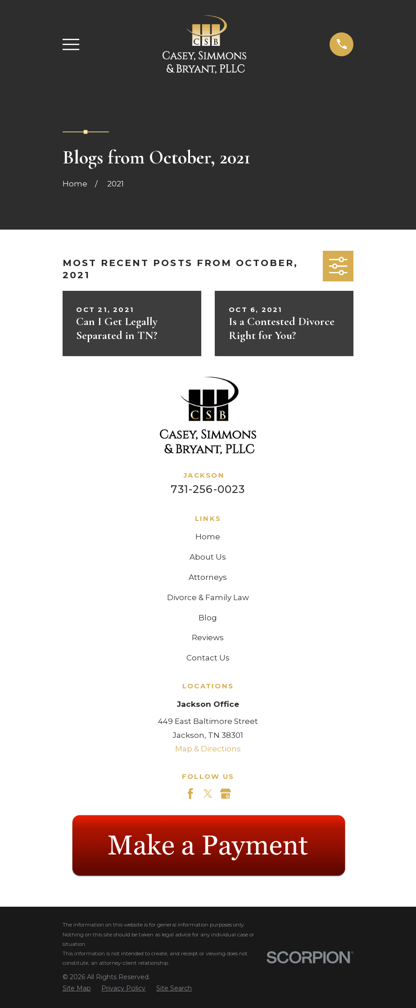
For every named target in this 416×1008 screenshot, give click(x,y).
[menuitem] (77, 988)
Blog (208, 617)
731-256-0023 (208, 489)
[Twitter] (208, 793)
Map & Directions (208, 748)
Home (207, 536)
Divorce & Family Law (208, 597)
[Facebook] (190, 793)
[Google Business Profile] (225, 793)
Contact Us (208, 657)
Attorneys (208, 577)
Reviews (208, 637)
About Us (208, 556)
